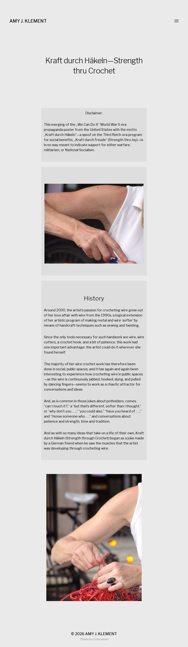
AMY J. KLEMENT (28, 21)
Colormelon (100, 639)
